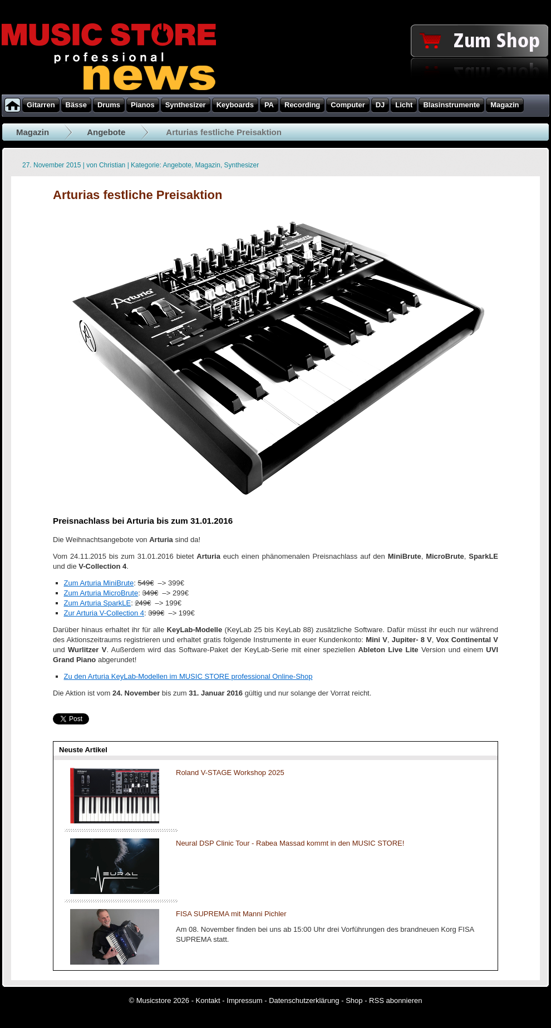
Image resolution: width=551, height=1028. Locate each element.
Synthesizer (241, 165)
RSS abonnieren (395, 1000)
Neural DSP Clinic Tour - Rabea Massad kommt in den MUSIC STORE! (290, 843)
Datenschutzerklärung (304, 1000)
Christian (112, 165)
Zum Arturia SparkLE (97, 603)
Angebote (106, 132)
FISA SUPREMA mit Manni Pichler (231, 914)
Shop (354, 1000)
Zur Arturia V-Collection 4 (104, 613)
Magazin (32, 132)
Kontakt (208, 1000)
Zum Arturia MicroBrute (101, 593)
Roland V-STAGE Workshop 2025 (230, 772)
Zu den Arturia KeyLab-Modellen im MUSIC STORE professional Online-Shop (188, 676)
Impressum (244, 1000)
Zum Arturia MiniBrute (99, 583)
